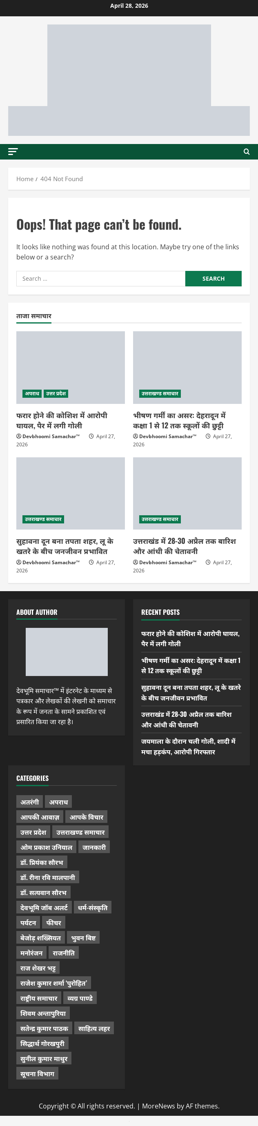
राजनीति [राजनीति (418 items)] (64, 953)
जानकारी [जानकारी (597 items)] (94, 847)
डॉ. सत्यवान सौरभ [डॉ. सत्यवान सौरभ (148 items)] (43, 892)
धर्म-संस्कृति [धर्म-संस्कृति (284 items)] (93, 907)
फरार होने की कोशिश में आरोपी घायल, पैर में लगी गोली (61, 420)
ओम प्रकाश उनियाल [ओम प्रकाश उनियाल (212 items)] (46, 847)
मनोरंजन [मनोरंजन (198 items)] (31, 953)
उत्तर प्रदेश (56, 393)
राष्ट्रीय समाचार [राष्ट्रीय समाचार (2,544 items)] (38, 998)
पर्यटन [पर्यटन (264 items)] (28, 922)
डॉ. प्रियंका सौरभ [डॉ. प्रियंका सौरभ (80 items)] (41, 862)
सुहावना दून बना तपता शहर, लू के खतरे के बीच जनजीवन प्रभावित (64, 545)
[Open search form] (247, 152)
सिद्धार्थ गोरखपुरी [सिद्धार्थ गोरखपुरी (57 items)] (42, 1043)
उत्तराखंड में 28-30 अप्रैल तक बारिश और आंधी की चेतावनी (184, 545)
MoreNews (158, 1106)
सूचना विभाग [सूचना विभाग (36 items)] (37, 1073)
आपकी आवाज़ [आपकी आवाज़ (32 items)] (39, 817)
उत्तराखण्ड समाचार (160, 393)
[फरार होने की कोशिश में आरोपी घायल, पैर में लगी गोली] (70, 367)
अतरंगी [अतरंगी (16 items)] (29, 802)
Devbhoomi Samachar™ (51, 436)
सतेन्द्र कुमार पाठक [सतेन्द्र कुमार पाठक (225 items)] (44, 1028)
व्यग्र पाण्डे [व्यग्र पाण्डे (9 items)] (79, 998)
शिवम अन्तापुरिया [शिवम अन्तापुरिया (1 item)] (43, 1013)
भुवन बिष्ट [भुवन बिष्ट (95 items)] (83, 937)
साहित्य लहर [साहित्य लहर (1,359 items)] (94, 1028)
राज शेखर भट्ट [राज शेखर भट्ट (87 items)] (38, 968)
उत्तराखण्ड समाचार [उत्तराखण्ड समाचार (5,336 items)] (80, 832)
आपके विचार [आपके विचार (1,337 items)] (86, 817)
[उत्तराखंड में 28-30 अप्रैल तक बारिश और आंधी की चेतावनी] (187, 493)
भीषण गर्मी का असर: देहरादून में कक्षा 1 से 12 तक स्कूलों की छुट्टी (179, 420)
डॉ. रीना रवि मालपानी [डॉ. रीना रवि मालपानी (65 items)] (47, 877)
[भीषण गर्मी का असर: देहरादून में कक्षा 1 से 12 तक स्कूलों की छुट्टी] (187, 367)
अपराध (32, 393)
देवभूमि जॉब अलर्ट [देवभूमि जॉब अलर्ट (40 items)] (44, 907)
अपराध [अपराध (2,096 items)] (58, 802)
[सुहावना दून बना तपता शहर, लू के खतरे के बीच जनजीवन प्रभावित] (70, 493)
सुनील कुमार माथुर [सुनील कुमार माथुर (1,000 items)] (43, 1058)
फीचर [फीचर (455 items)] (53, 922)
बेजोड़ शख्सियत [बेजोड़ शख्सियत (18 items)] (40, 937)
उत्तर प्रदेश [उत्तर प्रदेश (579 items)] (33, 832)
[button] (13, 151)
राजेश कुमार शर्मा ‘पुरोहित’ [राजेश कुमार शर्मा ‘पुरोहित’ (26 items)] (53, 983)
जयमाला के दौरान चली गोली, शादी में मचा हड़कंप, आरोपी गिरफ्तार (188, 746)
